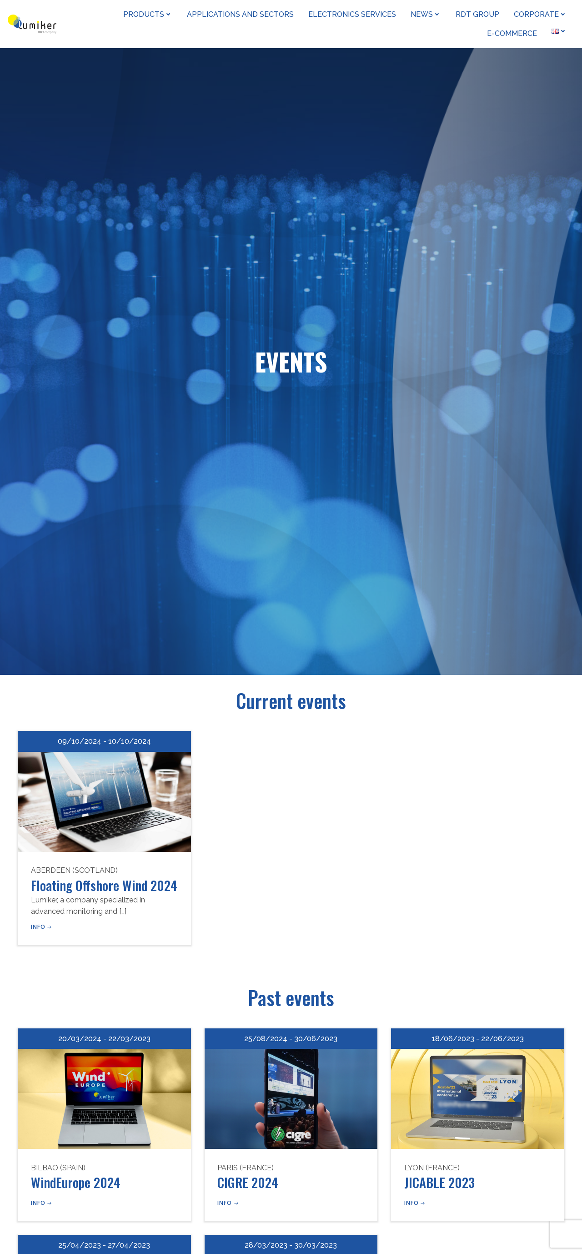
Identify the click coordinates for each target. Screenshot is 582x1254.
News (426, 14)
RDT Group (478, 14)
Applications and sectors (241, 14)
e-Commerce (513, 33)
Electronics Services (353, 14)
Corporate (541, 14)
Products (148, 14)
